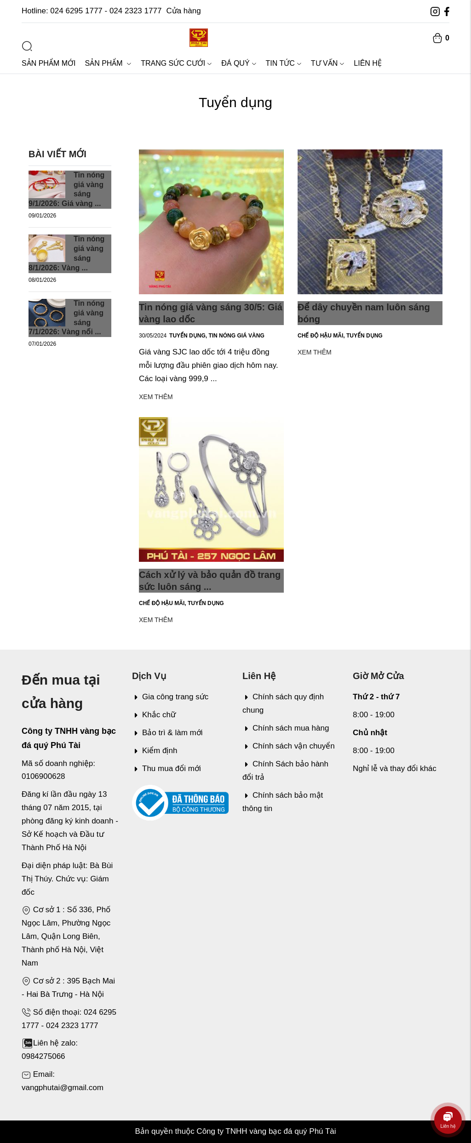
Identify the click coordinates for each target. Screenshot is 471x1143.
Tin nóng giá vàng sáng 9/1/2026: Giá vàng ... (66, 189)
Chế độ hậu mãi (322, 335)
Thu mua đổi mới (166, 768)
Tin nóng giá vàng (236, 335)
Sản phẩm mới (48, 63)
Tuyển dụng (188, 335)
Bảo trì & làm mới (167, 732)
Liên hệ (368, 63)
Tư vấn (328, 63)
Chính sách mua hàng (285, 728)
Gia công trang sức (170, 696)
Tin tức (284, 63)
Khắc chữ (154, 714)
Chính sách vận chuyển (288, 746)
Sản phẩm (108, 63)
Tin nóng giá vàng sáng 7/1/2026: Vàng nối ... (66, 317)
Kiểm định (154, 750)
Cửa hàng (183, 10)
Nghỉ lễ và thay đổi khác (395, 768)
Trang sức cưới (176, 63)
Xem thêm (156, 396)
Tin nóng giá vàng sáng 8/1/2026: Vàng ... (66, 253)
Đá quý (238, 63)
